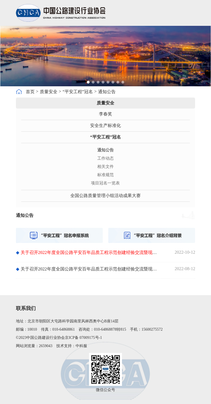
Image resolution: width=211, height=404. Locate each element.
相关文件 (105, 166)
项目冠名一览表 (105, 183)
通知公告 (107, 91)
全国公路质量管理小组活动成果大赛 (105, 195)
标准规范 (105, 175)
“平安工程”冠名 (78, 91)
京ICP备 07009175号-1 (83, 338)
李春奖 (105, 114)
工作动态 (105, 158)
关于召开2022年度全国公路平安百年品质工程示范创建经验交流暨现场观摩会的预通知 (87, 269)
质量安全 (48, 91)
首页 (30, 91)
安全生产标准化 (105, 125)
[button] (88, 82)
